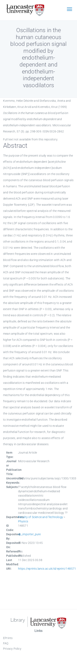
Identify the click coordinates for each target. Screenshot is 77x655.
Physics (23, 521)
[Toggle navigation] (69, 9)
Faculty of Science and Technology (40, 517)
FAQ (5, 643)
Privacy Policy (12, 648)
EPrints (8, 638)
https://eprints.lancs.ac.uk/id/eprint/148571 (47, 568)
